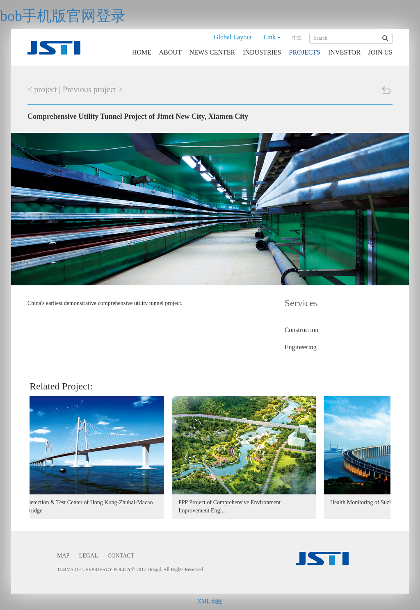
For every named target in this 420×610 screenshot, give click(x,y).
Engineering (301, 347)
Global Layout (233, 37)
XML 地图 (210, 602)
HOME (141, 52)
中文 (297, 38)
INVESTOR (344, 52)
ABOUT (170, 52)
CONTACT (120, 556)
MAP (63, 556)
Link (272, 37)
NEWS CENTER (212, 52)
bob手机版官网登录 (63, 16)
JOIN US (380, 52)
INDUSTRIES (262, 52)
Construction (302, 329)
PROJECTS (304, 52)
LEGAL (88, 556)
